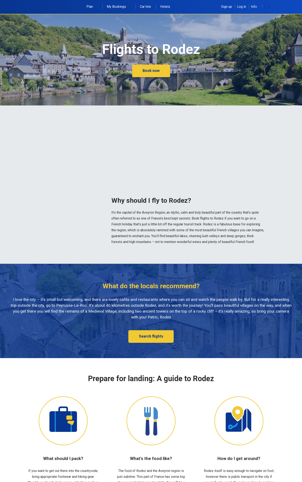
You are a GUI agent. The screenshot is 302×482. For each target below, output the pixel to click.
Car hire (145, 7)
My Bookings (119, 7)
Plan (92, 7)
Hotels (165, 7)
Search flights (151, 336)
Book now (151, 70)
